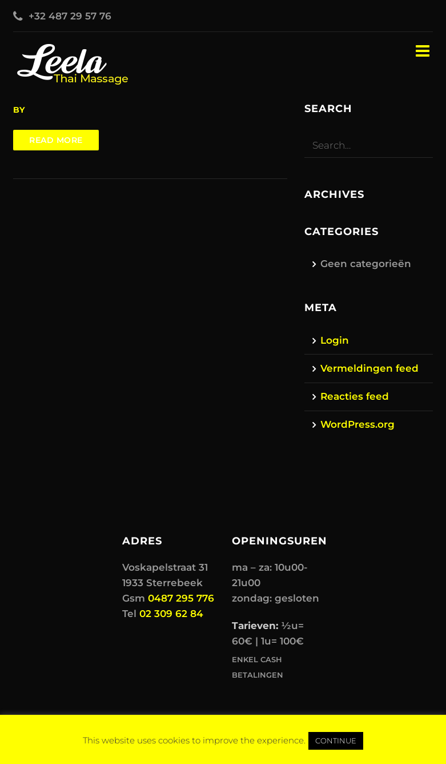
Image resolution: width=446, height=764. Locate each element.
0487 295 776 (181, 598)
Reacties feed (354, 396)
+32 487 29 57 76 (70, 16)
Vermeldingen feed (369, 368)
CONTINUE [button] (335, 740)
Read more (56, 140)
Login (334, 340)
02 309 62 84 (171, 613)
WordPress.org (357, 424)
